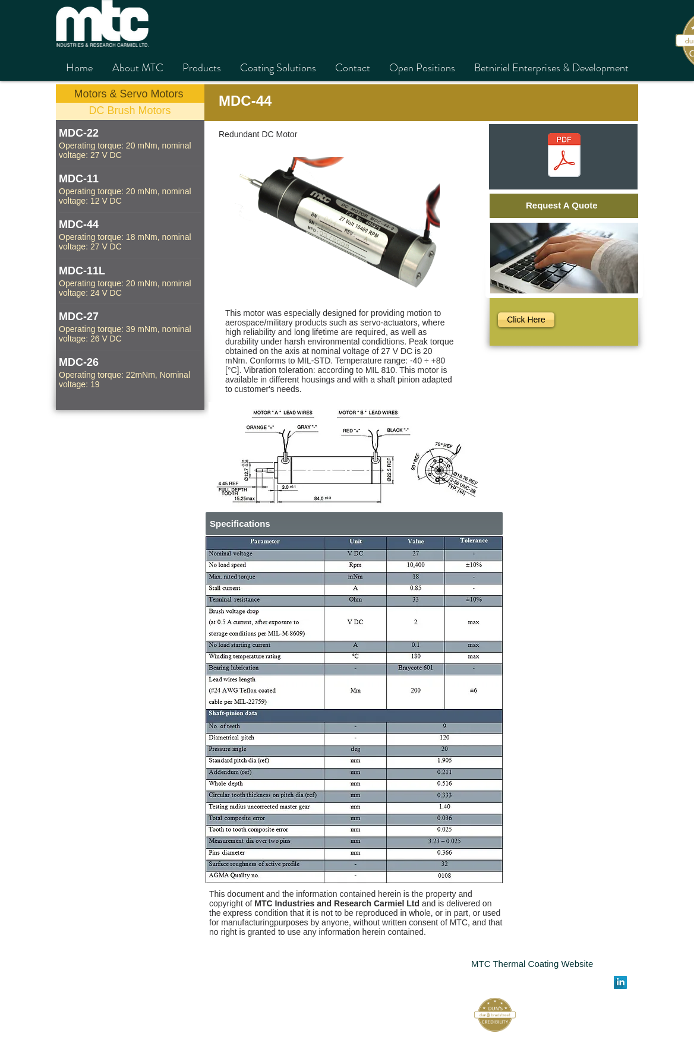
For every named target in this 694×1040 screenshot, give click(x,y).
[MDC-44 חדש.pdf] (564, 156)
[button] (354, 709)
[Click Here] (526, 319)
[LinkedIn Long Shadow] (620, 982)
